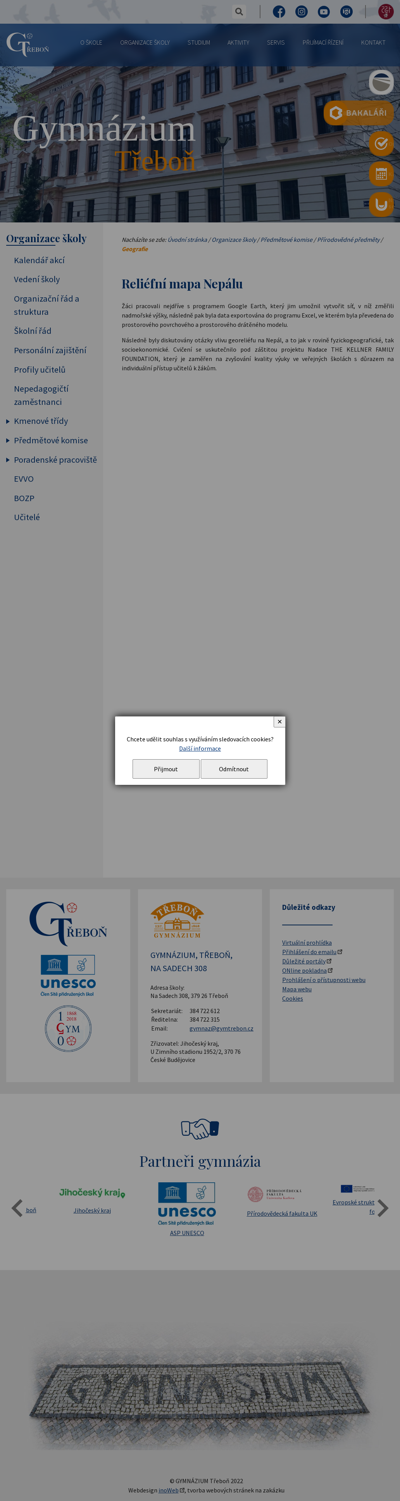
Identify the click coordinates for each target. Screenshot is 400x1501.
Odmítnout (234, 769)
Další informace (200, 748)
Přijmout (166, 769)
